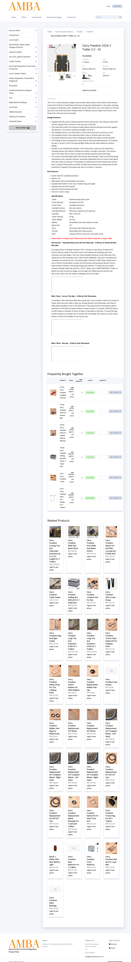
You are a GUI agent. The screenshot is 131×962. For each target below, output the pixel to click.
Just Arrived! (13, 40)
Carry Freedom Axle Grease (111, 681)
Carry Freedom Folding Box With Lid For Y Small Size (74, 597)
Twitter (112, 946)
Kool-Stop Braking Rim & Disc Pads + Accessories (22, 67)
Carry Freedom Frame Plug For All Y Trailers (110, 814)
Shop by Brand (14, 30)
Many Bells (13, 86)
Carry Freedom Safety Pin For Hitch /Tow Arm (93, 814)
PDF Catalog (22, 128)
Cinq (10, 98)
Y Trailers (89, 32)
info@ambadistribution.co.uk (94, 955)
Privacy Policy (14, 950)
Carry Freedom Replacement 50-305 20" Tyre (54, 814)
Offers (24, 17)
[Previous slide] (48, 77)
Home (14, 17)
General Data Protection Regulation (23, 947)
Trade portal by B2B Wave (114, 960)
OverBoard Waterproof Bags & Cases (20, 91)
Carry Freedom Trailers (17, 73)
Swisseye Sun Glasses (17, 117)
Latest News (37, 17)
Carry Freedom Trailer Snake (54, 594)
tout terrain (13, 107)
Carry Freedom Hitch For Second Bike (63, 412)
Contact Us (71, 17)
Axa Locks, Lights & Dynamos (19, 57)
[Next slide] (75, 77)
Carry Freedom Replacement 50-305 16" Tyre (111, 770)
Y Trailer (79, 32)
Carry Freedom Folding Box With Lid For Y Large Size (63, 458)
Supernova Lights (15, 52)
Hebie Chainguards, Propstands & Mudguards (21, 79)
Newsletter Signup (54, 17)
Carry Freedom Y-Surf (63, 478)
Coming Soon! (14, 35)
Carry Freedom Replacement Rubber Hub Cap (92, 683)
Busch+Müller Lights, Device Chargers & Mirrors (19, 46)
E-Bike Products (15, 61)
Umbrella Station (15, 121)
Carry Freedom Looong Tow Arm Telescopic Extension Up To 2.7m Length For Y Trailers (54, 551)
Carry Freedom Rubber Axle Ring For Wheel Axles (54, 727)
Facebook (113, 942)
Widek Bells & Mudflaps (18, 102)
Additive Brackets (15, 112)
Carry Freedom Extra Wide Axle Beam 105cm (91, 545)
